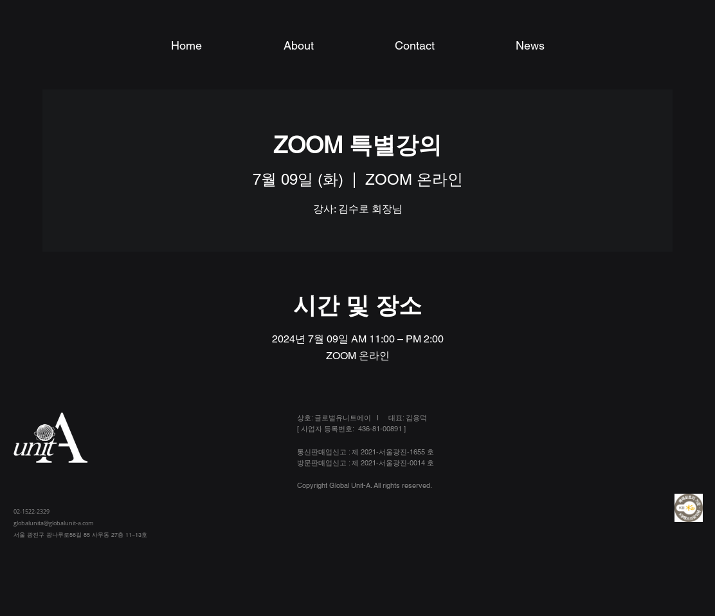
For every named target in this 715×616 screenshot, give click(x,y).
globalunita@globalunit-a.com (53, 523)
